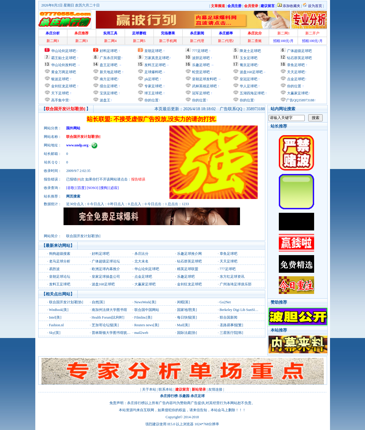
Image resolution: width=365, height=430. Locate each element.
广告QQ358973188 (300, 100)
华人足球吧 (248, 86)
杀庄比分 (141, 254)
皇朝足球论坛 (59, 277)
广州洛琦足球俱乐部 (235, 284)
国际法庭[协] (187, 333)
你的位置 (151, 100)
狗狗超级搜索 (59, 254)
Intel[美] (55, 317)
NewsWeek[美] (145, 302)
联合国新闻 (228, 317)
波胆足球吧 (201, 58)
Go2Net (225, 302)
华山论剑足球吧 (63, 51)
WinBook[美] (58, 310)
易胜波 (54, 269)
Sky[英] (55, 333)
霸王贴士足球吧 (63, 58)
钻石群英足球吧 (299, 58)
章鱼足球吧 (296, 65)
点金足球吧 (295, 79)
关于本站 (149, 389)
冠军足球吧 (200, 93)
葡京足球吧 (248, 65)
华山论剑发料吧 (63, 65)
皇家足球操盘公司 (106, 277)
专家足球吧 (153, 86)
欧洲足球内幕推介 (106, 269)
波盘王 (104, 100)
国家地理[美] (187, 310)
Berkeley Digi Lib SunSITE (239, 310)
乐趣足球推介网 (189, 254)
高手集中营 (59, 100)
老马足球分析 (59, 261)
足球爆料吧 (153, 72)
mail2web (141, 333)
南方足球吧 (108, 79)
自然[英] (98, 302)
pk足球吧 (151, 79)
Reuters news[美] (146, 325)
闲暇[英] (183, 302)
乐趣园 (184, 396)
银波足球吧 (60, 79)
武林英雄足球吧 (204, 86)
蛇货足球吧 (201, 72)
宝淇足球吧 (108, 93)
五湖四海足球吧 (251, 93)
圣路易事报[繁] (231, 325)
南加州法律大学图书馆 (109, 310)
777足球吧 (200, 51)
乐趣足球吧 (201, 65)
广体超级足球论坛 (106, 261)
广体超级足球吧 (299, 51)
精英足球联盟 (187, 269)
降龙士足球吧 (250, 51)
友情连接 (215, 389)
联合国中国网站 (146, 310)
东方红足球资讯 (232, 277)
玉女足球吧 (248, 58)
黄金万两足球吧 (63, 72)
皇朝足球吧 (153, 51)
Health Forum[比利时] (108, 317)
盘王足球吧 (108, 65)
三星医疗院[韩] (231, 333)
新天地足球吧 (110, 72)
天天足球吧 (295, 72)
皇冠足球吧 (248, 79)
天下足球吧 (59, 93)
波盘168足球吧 (251, 72)
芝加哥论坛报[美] (105, 325)
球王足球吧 (153, 93)
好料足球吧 (108, 51)
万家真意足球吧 (156, 58)
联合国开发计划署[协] (66, 302)
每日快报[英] (187, 317)
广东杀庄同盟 (110, 58)
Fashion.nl (56, 325)
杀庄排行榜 (169, 396)
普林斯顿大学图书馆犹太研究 (115, 333)
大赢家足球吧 (297, 93)
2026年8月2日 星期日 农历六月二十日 (70, 5)
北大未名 (141, 261)
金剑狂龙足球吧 (63, 86)
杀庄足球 (198, 396)
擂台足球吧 (108, 86)
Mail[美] (183, 325)
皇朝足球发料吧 (204, 79)
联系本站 (166, 389)
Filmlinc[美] (143, 317)
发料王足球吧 (155, 65)
